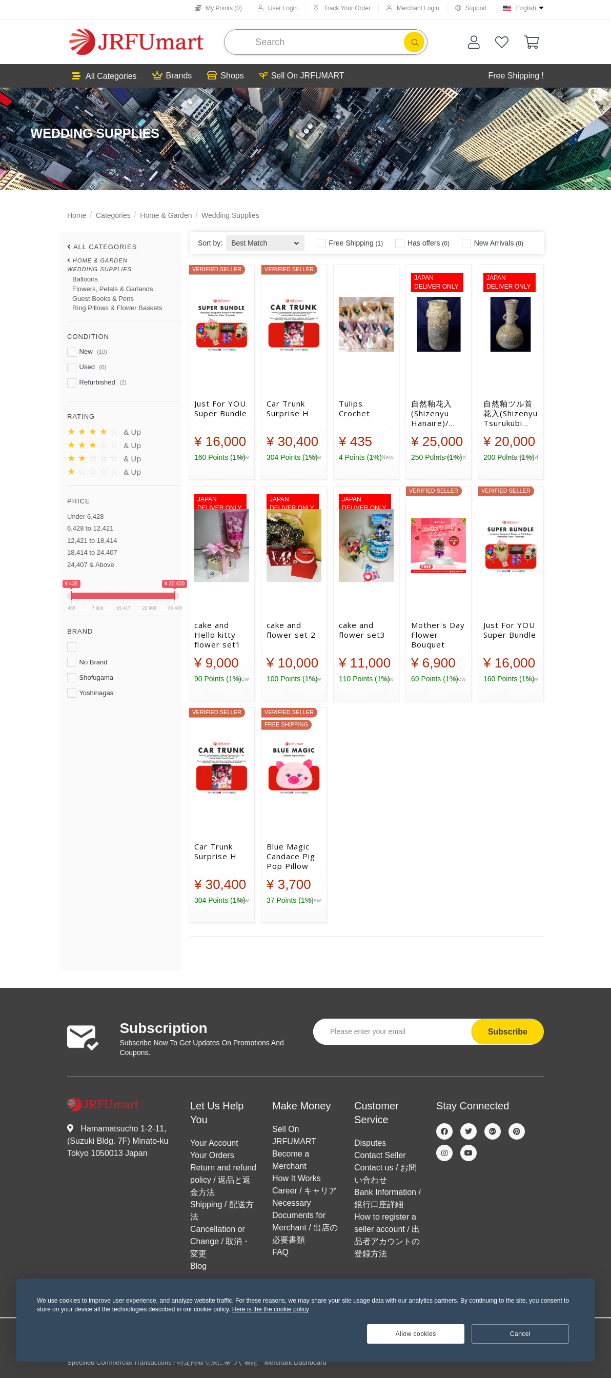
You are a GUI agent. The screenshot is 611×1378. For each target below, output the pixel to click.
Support (471, 8)
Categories (113, 215)
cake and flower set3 (362, 630)
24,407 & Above (90, 565)
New (87, 352)
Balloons (85, 279)
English (526, 8)
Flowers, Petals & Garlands (112, 289)
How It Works (296, 1178)
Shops (225, 75)
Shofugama (90, 677)
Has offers (422, 243)
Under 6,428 (85, 516)
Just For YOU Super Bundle (220, 408)
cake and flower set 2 (291, 630)
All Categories (104, 76)
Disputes (370, 1143)
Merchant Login (412, 8)
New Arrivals (492, 243)
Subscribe (507, 1031)
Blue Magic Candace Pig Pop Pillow (291, 856)
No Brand (87, 662)
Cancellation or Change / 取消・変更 (220, 1241)
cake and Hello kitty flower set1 (217, 634)
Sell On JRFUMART (301, 75)
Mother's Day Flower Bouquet (438, 634)
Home (76, 215)
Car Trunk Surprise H (288, 408)
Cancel (520, 1334)
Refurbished (97, 383)
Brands (172, 75)
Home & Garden (166, 215)
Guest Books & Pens (103, 298)
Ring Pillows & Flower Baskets (117, 308)
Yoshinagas (90, 693)
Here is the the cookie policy (270, 1309)
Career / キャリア (304, 1190)
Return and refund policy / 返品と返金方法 (223, 1180)
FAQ (280, 1252)
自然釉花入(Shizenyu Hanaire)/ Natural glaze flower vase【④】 (437, 413)
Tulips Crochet (354, 408)
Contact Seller (380, 1155)
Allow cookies (416, 1334)
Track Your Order (342, 8)
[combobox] (265, 240)
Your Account (214, 1143)
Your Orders (212, 1155)
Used (86, 367)
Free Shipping (350, 243)
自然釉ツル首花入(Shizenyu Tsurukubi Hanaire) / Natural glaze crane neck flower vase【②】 (510, 413)
